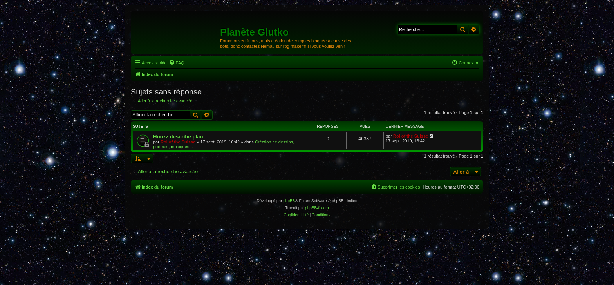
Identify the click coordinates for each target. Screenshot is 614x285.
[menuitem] (176, 62)
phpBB (289, 201)
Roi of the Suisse (178, 142)
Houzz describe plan (178, 137)
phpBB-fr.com (317, 208)
